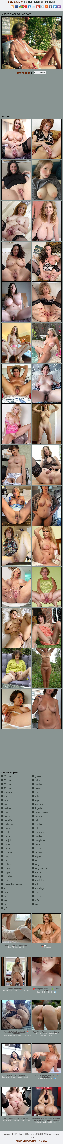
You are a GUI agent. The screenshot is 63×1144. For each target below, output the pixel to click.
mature (37, 816)
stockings (38, 888)
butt (4, 860)
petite (36, 844)
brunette (6, 852)
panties (37, 836)
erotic (5, 888)
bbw (4, 812)
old (35, 828)
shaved (37, 872)
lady (35, 796)
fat (3, 896)
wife (35, 900)
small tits (38, 880)
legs (35, 800)
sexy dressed (40, 868)
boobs (5, 844)
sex (35, 860)
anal (4, 796)
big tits (5, 828)
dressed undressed (12, 884)
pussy (36, 848)
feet (4, 900)
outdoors (38, 832)
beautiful (6, 820)
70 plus (6, 788)
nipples (37, 824)
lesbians (37, 804)
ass (4, 804)
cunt (4, 880)
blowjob (6, 840)
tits (35, 892)
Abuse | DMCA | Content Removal (19, 1134)
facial (5, 892)
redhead (37, 852)
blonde (6, 836)
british (5, 848)
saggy (36, 856)
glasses (37, 776)
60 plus (6, 784)
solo (35, 884)
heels (36, 788)
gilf (4, 908)
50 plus (6, 780)
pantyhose (38, 840)
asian (5, 800)
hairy (36, 780)
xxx (35, 904)
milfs (35, 820)
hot (35, 792)
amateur (6, 792)
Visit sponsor (40, 73)
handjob (37, 784)
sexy (35, 864)
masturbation (40, 812)
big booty (7, 824)
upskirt (37, 896)
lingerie (37, 808)
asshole (6, 808)
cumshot (6, 876)
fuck (4, 904)
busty (5, 856)
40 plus (6, 776)
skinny (36, 876)
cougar (6, 868)
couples (6, 872)
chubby (6, 864)
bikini (5, 832)
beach (5, 816)
